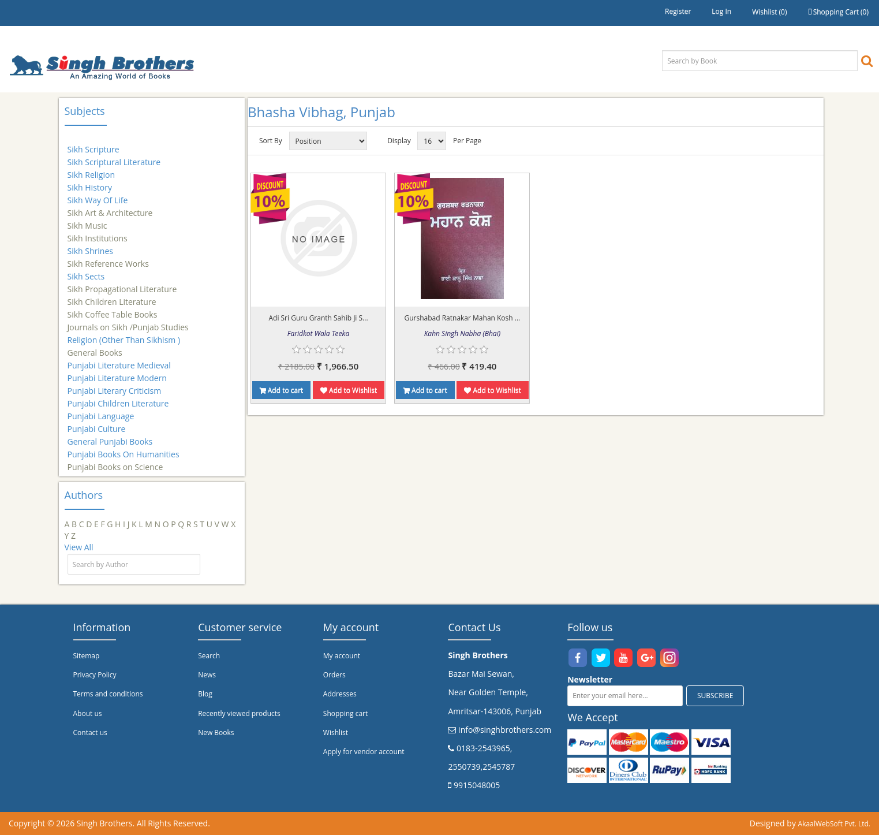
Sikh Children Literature (112, 296)
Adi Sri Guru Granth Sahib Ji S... (318, 318)
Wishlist (335, 732)
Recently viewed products (239, 713)
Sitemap (86, 656)
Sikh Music (87, 220)
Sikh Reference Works (108, 258)
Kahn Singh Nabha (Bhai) (462, 333)
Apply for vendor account (364, 751)
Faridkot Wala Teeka (318, 333)
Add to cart (282, 390)
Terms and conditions (108, 694)
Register (678, 11)
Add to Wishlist (348, 390)
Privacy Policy (95, 675)
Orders (334, 675)
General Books (95, 347)
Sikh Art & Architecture (110, 207)
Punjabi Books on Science (115, 461)
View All (79, 547)
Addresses (340, 694)
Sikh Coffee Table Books (113, 309)
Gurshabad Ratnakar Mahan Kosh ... (462, 318)
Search (209, 656)
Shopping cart (345, 713)
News (207, 675)
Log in (721, 11)
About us (87, 713)
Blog (205, 694)
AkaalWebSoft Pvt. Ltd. (834, 824)
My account (341, 656)
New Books (216, 732)
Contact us (90, 732)
